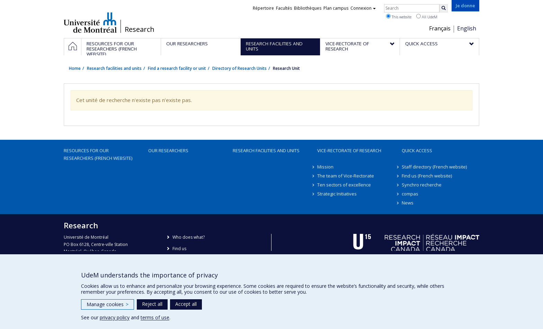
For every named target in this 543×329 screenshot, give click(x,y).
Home (75, 68)
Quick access (417, 150)
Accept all (186, 304)
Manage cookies (107, 304)
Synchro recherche (422, 185)
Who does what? (188, 237)
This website (398, 16)
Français (440, 28)
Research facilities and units (114, 68)
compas (410, 194)
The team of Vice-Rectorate (345, 176)
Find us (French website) (427, 176)
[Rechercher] (443, 8)
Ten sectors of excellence (344, 185)
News (407, 203)
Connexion (363, 8)
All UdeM (426, 16)
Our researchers (168, 150)
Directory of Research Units (239, 68)
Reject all (152, 304)
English (466, 28)
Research (139, 29)
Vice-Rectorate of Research (349, 150)
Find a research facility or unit (177, 68)
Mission (325, 167)
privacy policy (115, 317)
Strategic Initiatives (337, 194)
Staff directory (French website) (434, 167)
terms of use (155, 317)
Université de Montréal (90, 22)
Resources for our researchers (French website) (98, 154)
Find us (179, 249)
